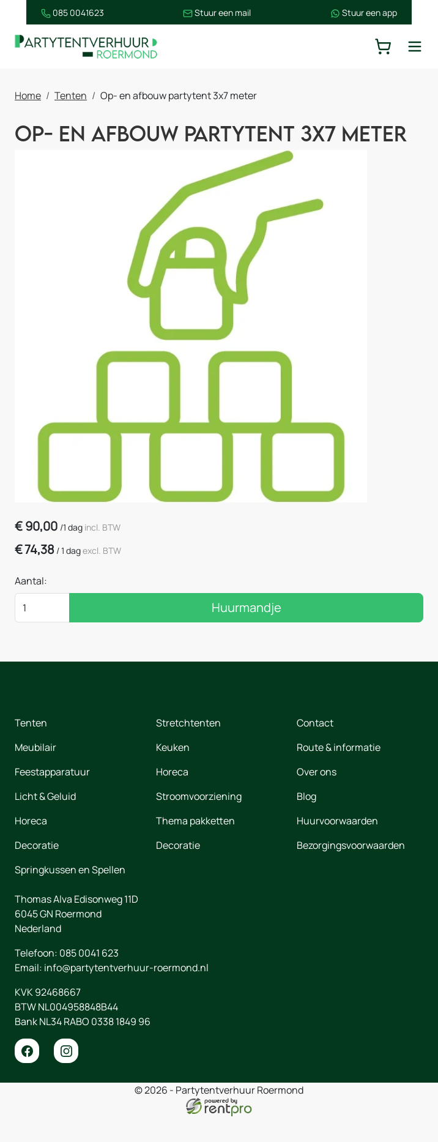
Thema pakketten (195, 846)
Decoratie (37, 871)
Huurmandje (246, 633)
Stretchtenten (188, 748)
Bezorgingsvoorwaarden (351, 871)
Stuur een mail (217, 12)
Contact (315, 748)
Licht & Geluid (45, 822)
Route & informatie (338, 773)
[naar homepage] (88, 46)
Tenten (70, 96)
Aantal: (31, 606)
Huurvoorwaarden (337, 846)
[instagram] (66, 1076)
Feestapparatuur (52, 797)
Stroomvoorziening (199, 822)
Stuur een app (390, 12)
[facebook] (27, 1076)
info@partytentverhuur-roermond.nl (126, 993)
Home (28, 96)
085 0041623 (46, 12)
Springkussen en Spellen (70, 895)
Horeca (31, 846)
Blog (306, 822)
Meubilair (35, 773)
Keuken (173, 773)
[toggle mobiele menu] (414, 46)
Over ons (316, 797)
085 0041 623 (89, 978)
